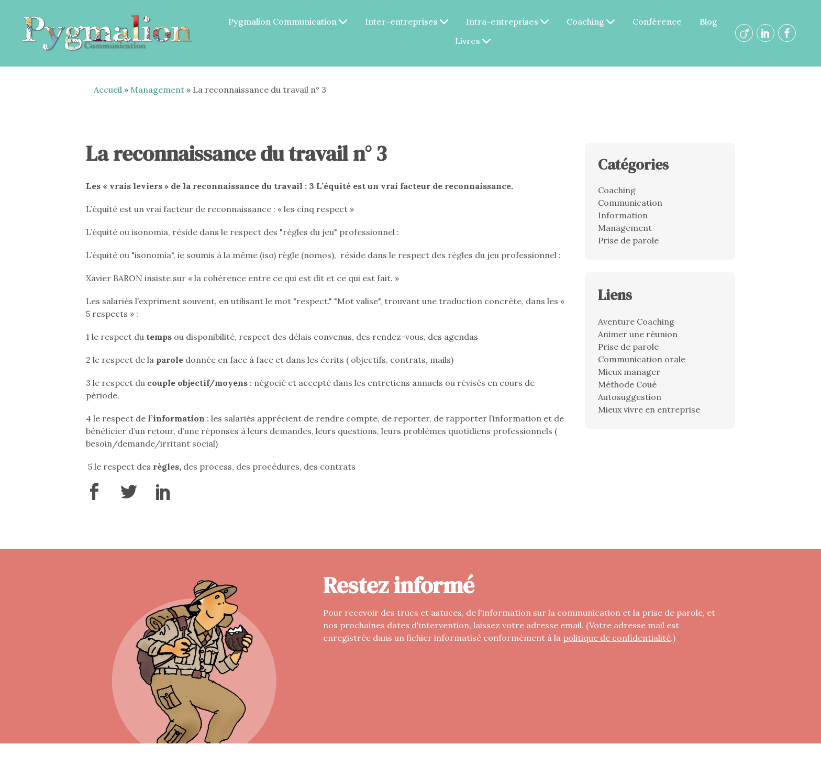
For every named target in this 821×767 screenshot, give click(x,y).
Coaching (591, 21)
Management (157, 89)
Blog (708, 21)
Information (623, 215)
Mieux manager (629, 371)
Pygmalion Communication (287, 21)
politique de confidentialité (617, 637)
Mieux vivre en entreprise (649, 409)
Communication (630, 202)
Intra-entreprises (507, 21)
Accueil (108, 89)
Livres (473, 41)
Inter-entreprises (406, 21)
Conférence (657, 21)
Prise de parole (628, 240)
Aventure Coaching (636, 321)
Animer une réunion (638, 334)
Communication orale (641, 359)
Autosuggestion (629, 397)
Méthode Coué (627, 384)
